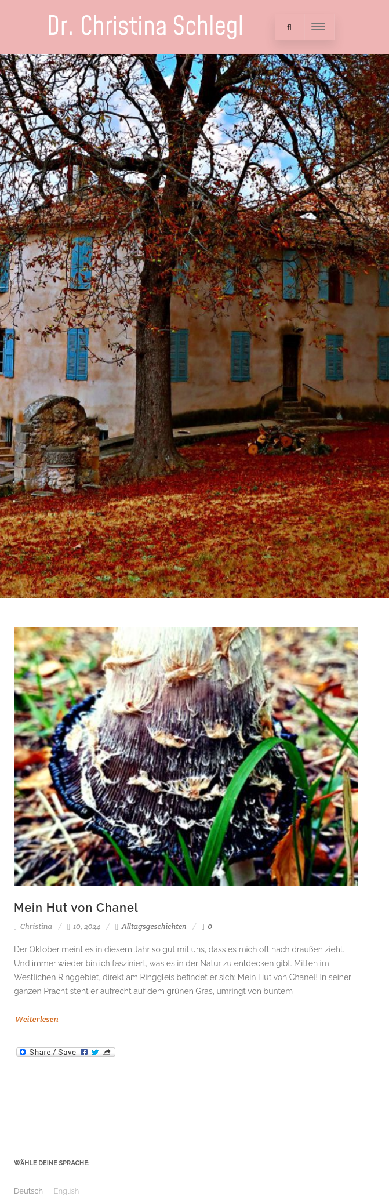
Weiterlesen (37, 1019)
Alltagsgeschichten (154, 926)
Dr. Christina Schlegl (145, 27)
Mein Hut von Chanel (76, 908)
